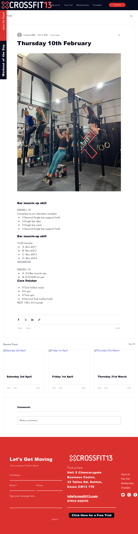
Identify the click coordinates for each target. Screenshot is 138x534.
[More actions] (119, 35)
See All (132, 344)
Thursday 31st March (112, 376)
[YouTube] (123, 495)
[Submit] (54, 519)
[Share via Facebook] (18, 319)
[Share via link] (39, 319)
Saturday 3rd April (19, 376)
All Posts (7, 15)
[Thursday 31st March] (114, 360)
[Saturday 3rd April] (23, 360)
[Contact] (117, 5)
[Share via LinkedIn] (32, 319)
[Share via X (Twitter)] (25, 319)
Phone (39, 485)
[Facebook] (135, 495)
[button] (131, 16)
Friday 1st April (62, 376)
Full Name (15, 475)
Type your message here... (23, 496)
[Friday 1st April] (69, 360)
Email (12, 485)
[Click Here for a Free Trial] (91, 515)
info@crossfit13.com (82, 496)
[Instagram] (129, 495)
